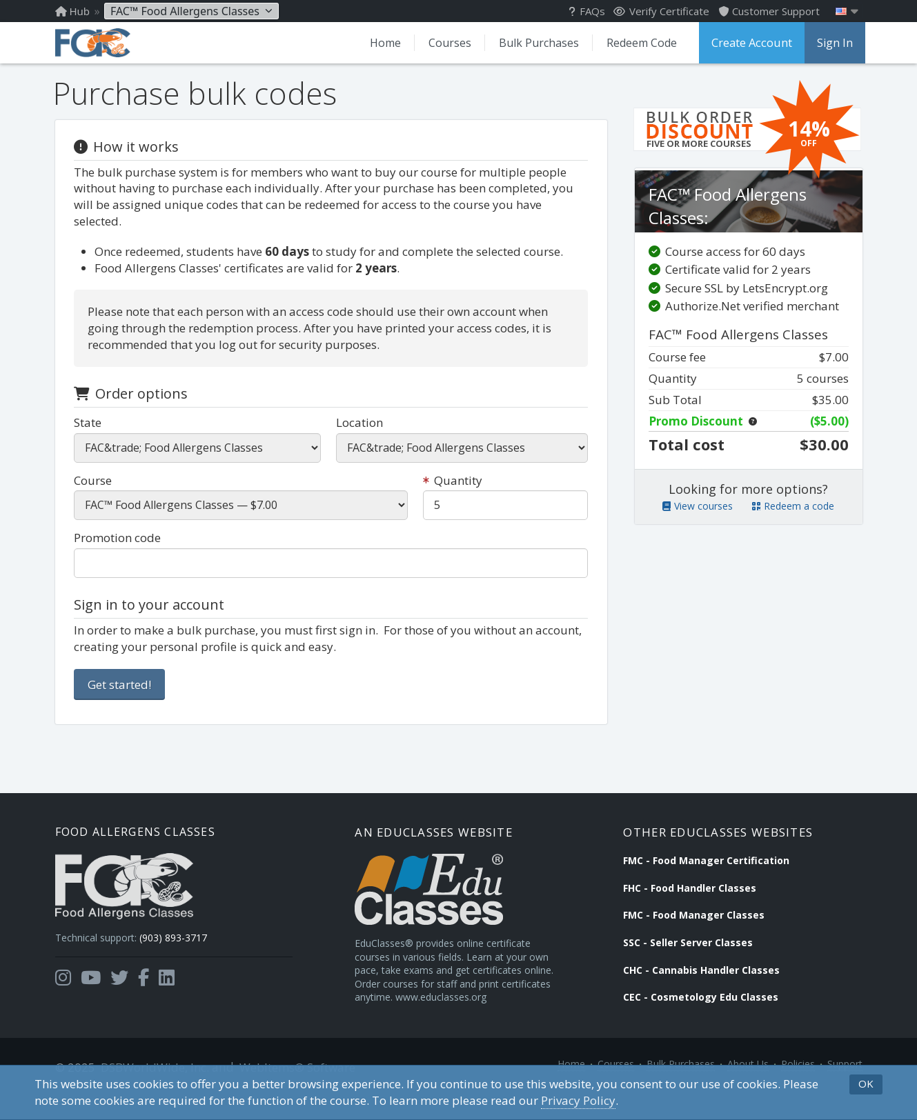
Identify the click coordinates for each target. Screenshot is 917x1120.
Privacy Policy (578, 1100)
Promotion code (119, 549)
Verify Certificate (661, 11)
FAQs (587, 11)
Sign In (832, 42)
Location (359, 433)
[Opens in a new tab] (63, 994)
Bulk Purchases (535, 42)
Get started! (121, 695)
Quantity (452, 491)
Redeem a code (793, 530)
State (89, 433)
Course (95, 491)
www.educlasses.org (409, 1025)
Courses (446, 42)
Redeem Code (638, 42)
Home (381, 42)
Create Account (750, 42)
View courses (697, 530)
